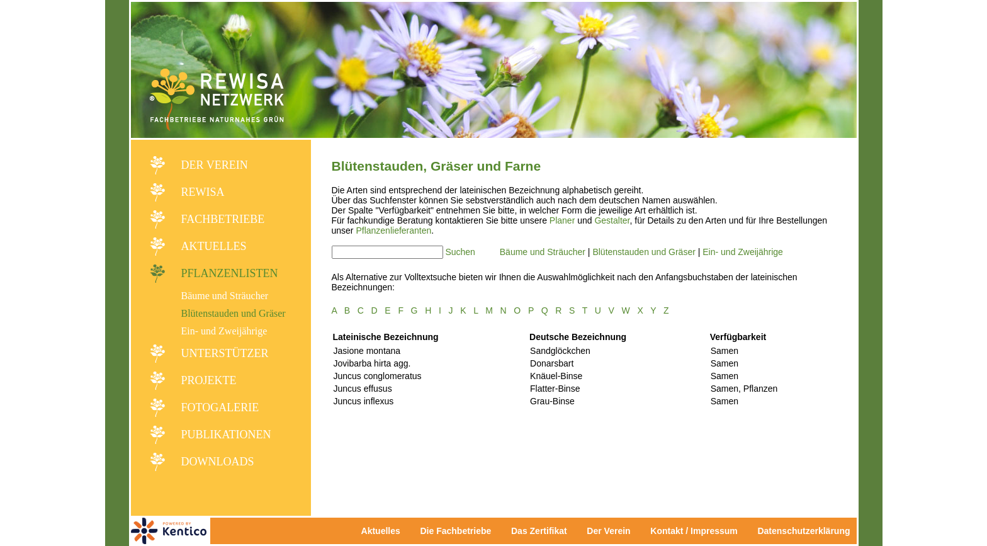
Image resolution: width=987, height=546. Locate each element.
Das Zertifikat (539, 531)
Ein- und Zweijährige (224, 331)
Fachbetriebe (223, 219)
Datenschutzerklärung (803, 531)
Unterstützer (225, 353)
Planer (562, 220)
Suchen (460, 252)
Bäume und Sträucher (225, 295)
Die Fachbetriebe (455, 531)
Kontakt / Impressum (697, 531)
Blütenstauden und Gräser (233, 313)
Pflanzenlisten (229, 273)
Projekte (209, 380)
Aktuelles (214, 246)
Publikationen (226, 434)
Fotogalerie (220, 407)
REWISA (203, 192)
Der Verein (214, 165)
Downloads (217, 461)
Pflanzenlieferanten (393, 230)
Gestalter (611, 220)
